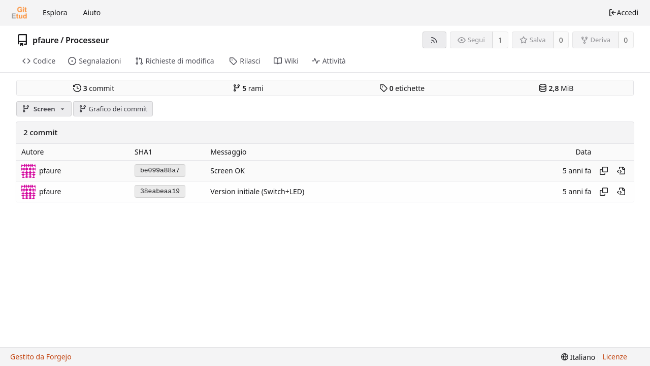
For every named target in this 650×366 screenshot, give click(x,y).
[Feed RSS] (434, 40)
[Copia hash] (603, 170)
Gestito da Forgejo (41, 356)
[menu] (578, 357)
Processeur (87, 40)
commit (93, 88)
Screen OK (227, 170)
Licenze (614, 356)
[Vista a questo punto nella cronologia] (621, 170)
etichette (402, 88)
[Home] (19, 13)
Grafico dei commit (113, 108)
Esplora (55, 12)
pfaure (45, 40)
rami (248, 88)
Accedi (623, 12)
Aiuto (92, 12)
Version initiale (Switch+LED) (257, 191)
